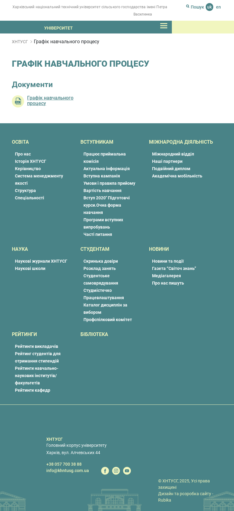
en (218, 7)
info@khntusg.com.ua (67, 470)
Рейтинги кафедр (32, 390)
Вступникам (96, 142)
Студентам (94, 249)
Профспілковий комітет (107, 319)
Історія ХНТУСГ (30, 161)
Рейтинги (24, 334)
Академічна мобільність (177, 175)
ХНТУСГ (20, 41)
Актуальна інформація (106, 168)
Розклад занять (99, 268)
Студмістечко (97, 290)
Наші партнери (167, 161)
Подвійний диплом (171, 168)
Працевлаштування (103, 297)
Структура (25, 190)
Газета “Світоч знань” (174, 268)
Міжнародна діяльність (181, 142)
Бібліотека (94, 334)
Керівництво (28, 168)
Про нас (23, 154)
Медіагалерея (166, 275)
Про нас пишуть (168, 283)
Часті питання (97, 234)
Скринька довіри (100, 261)
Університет (58, 28)
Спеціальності (29, 197)
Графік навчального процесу (50, 100)
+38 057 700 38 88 (64, 464)
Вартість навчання (102, 190)
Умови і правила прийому (109, 183)
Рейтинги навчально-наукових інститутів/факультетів (36, 375)
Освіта (20, 142)
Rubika (164, 500)
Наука (20, 249)
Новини (159, 249)
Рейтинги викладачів (36, 346)
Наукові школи (30, 268)
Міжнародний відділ (173, 154)
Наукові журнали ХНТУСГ (41, 261)
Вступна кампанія (101, 175)
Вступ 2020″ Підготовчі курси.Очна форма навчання (106, 205)
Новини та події (168, 261)
